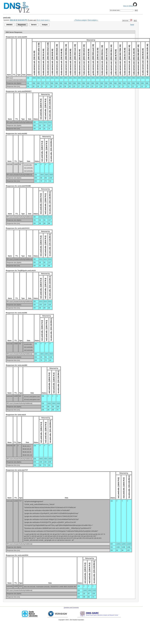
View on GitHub (130, 6)
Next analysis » (93, 20)
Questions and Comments (71, 607)
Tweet (132, 25)
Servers (34, 25)
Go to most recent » (43, 20)
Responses (22, 25)
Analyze (44, 25)
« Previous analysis (80, 20)
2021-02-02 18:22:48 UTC (18, 20)
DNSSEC (9, 25)
